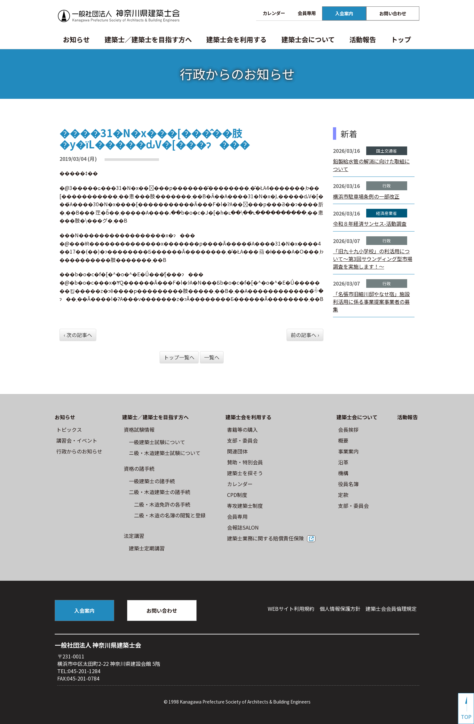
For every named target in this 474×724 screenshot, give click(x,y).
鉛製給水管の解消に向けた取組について (371, 165)
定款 (343, 495)
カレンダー (274, 13)
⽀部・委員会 (242, 440)
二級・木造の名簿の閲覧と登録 (170, 515)
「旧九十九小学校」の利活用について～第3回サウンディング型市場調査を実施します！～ (372, 258)
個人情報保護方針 (340, 608)
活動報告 (362, 39)
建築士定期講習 (147, 548)
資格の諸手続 (139, 468)
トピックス (69, 429)
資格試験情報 (139, 429)
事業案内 (348, 451)
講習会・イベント (76, 440)
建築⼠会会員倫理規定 (391, 608)
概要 (343, 440)
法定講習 (134, 535)
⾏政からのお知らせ (79, 451)
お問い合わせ (392, 13)
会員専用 (307, 13)
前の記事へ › (305, 335)
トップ (401, 39)
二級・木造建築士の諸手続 (159, 492)
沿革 (343, 462)
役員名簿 (348, 484)
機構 (343, 473)
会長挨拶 (348, 429)
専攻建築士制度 (245, 505)
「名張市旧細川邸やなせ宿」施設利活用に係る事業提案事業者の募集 (371, 301)
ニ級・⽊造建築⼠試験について (165, 453)
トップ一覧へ (179, 357)
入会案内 (344, 13)
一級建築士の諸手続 (152, 481)
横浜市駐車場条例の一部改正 (366, 196)
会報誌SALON (243, 527)
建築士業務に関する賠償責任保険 (265, 538)
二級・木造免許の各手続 (162, 504)
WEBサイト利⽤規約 (291, 608)
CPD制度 (237, 495)
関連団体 (237, 451)
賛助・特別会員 (245, 462)
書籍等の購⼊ (242, 429)
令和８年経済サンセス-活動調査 (370, 223)
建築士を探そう (245, 473)
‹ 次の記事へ (78, 335)
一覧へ (211, 357)
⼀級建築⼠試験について (157, 442)
